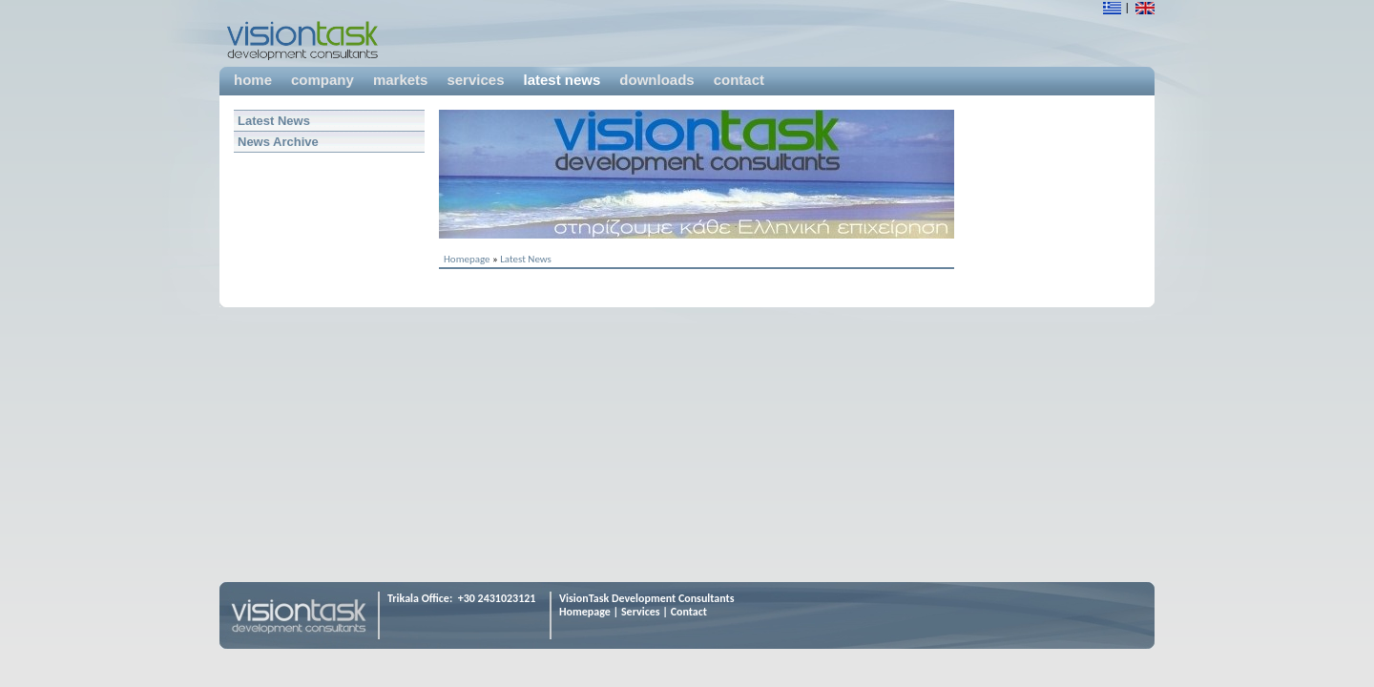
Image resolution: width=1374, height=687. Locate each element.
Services (640, 611)
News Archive (278, 142)
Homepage (467, 259)
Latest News (274, 121)
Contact (689, 611)
